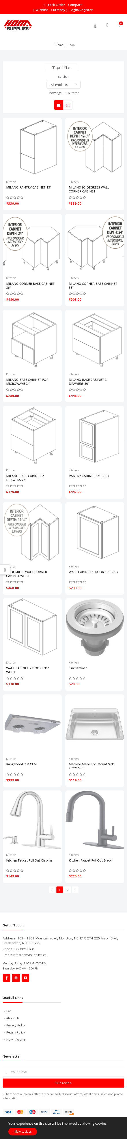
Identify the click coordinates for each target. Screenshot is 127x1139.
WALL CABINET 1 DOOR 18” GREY (93, 572)
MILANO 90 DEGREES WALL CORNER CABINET (89, 189)
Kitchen (11, 182)
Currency (58, 10)
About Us (12, 1018)
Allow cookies (23, 1131)
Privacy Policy (16, 1025)
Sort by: (63, 77)
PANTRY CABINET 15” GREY (89, 476)
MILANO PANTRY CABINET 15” (28, 187)
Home (60, 45)
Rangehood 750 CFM (21, 764)
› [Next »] (75, 890)
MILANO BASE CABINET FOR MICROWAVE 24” (27, 382)
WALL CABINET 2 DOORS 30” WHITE (27, 670)
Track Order (55, 4)
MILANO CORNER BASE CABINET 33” (93, 286)
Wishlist (41, 10)
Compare (75, 4)
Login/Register (81, 10)
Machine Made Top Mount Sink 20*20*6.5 (91, 766)
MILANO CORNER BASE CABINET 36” (30, 286)
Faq (8, 1011)
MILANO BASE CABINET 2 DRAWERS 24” (25, 478)
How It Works (16, 1039)
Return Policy (15, 1032)
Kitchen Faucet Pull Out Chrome (29, 860)
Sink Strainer (78, 668)
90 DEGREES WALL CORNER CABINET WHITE (26, 574)
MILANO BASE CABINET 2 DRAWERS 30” (87, 382)
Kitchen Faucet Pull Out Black (90, 860)
